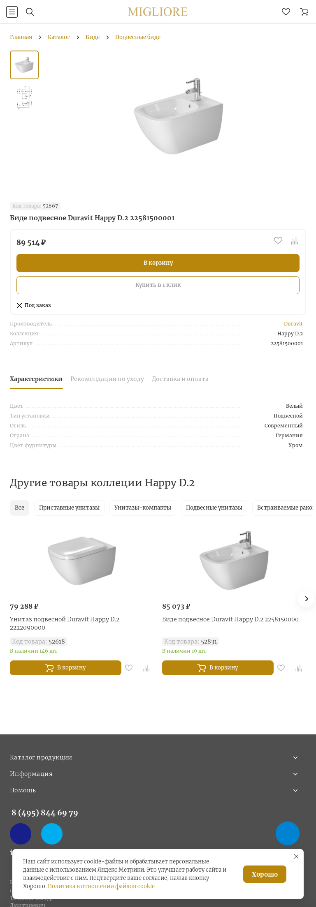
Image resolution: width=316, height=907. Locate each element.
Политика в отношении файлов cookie (101, 886)
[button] (306, 599)
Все (19, 507)
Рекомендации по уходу (107, 379)
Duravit (293, 324)
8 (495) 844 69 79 (45, 812)
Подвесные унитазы (214, 507)
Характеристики (36, 379)
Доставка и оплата (180, 379)
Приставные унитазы (69, 507)
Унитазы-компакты (142, 507)
